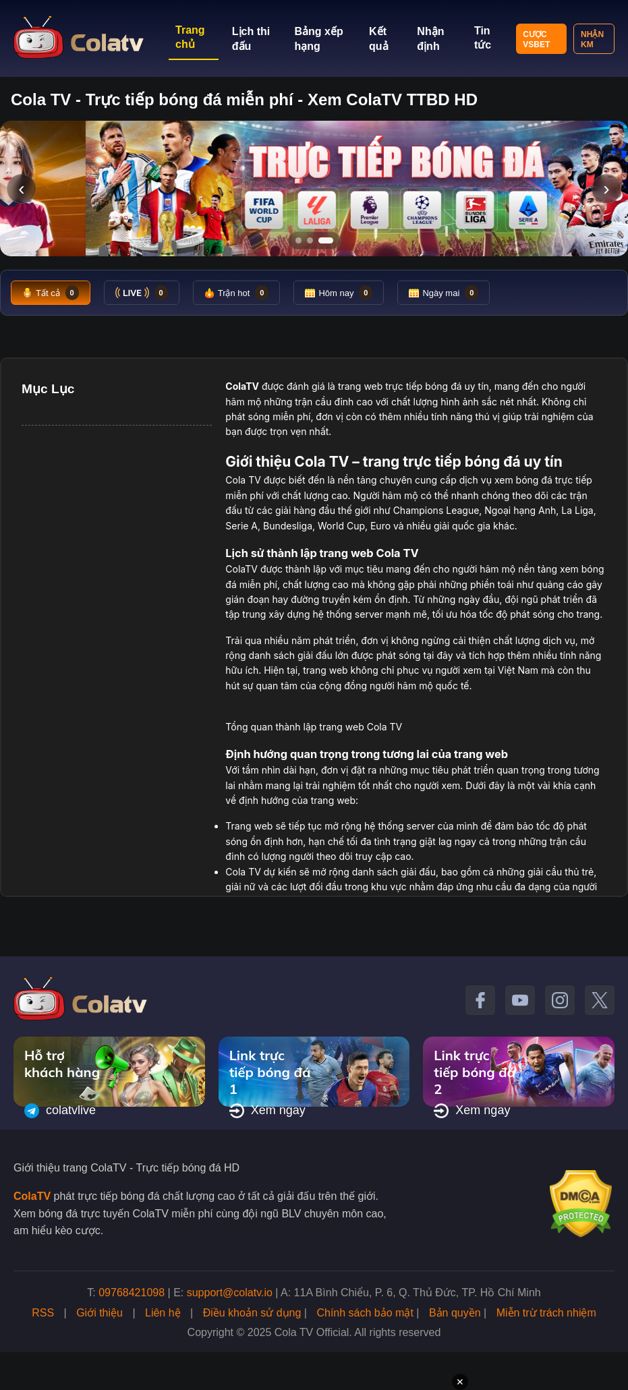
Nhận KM (592, 39)
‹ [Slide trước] (21, 188)
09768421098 (131, 1292)
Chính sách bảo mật (364, 1313)
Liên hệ (163, 1313)
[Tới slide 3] (330, 240)
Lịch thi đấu (251, 39)
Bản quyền (455, 1313)
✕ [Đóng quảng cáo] (460, 1382)
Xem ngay (267, 1110)
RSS (43, 1313)
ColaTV (32, 1196)
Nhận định (430, 39)
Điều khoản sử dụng (252, 1313)
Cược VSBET (536, 39)
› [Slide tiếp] (606, 188)
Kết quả (379, 39)
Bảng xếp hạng (318, 39)
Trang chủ (190, 37)
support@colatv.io (230, 1292)
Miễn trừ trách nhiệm (546, 1313)
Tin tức (482, 38)
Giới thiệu (99, 1313)
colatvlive (60, 1110)
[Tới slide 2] (314, 240)
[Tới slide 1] (298, 240)
